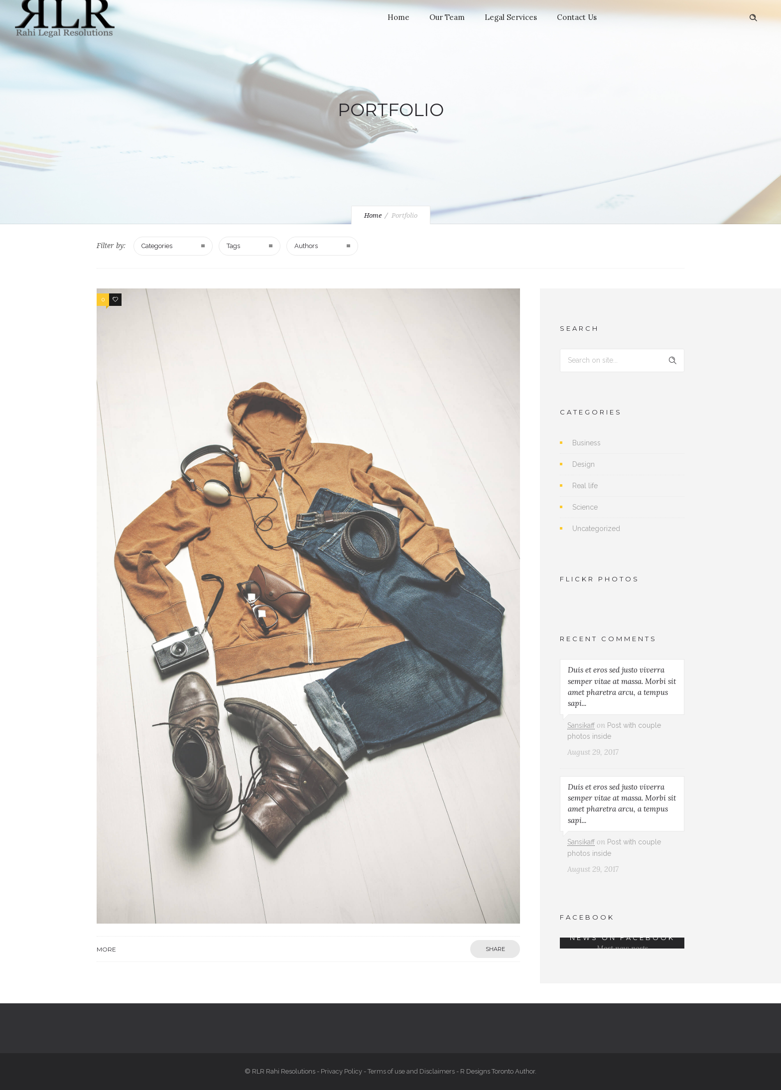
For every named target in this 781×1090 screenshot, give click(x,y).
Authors (306, 246)
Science (585, 507)
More (106, 949)
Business (586, 443)
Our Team (447, 17)
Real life (585, 486)
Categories (156, 246)
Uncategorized (596, 529)
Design (583, 464)
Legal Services (511, 17)
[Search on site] (622, 360)
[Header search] (753, 17)
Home (398, 17)
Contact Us (577, 17)
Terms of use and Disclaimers (411, 1071)
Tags (233, 246)
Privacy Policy (341, 1071)
